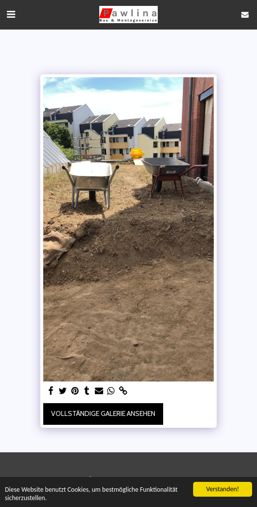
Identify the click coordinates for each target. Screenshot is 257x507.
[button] (10, 14)
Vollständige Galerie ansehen (103, 413)
